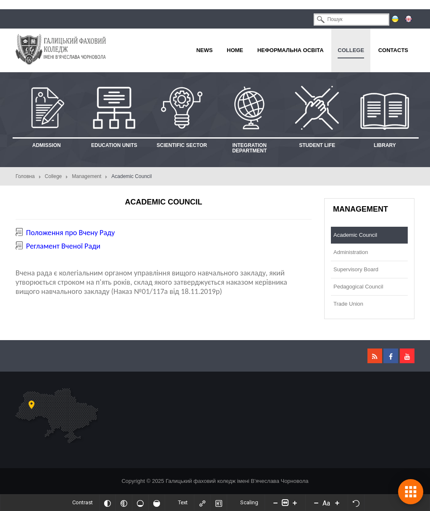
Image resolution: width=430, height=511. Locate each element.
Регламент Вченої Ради (63, 246)
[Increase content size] (294, 503)
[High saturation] (156, 502)
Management (86, 176)
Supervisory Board (355, 269)
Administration (350, 252)
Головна (25, 176)
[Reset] (356, 502)
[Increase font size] (337, 503)
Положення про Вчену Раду (70, 232)
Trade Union (348, 304)
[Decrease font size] (316, 503)
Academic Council (355, 235)
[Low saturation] (140, 502)
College (53, 176)
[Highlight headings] (218, 502)
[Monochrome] (123, 502)
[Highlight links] (202, 502)
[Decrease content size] (275, 503)
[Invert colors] (107, 502)
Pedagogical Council (358, 286)
